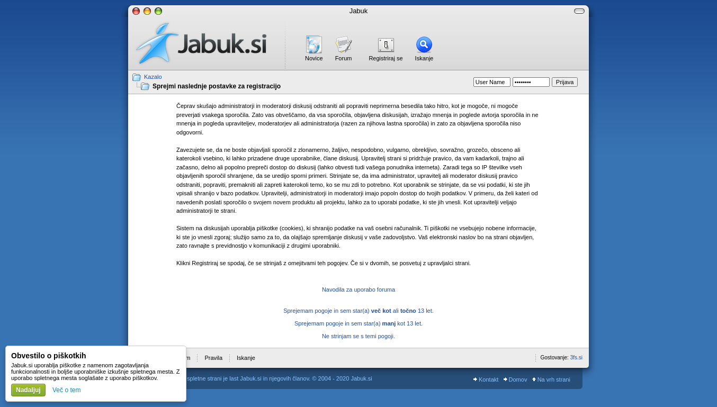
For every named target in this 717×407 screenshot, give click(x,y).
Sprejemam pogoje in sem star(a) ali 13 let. (358, 310)
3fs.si (576, 357)
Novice (314, 58)
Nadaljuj (28, 390)
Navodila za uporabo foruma (358, 289)
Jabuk (358, 11)
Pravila (213, 358)
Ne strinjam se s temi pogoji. (358, 336)
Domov (515, 379)
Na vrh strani (551, 379)
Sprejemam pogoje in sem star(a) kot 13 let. (358, 323)
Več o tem (66, 390)
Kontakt (485, 379)
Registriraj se (385, 58)
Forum (343, 58)
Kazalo (153, 77)
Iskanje (424, 58)
